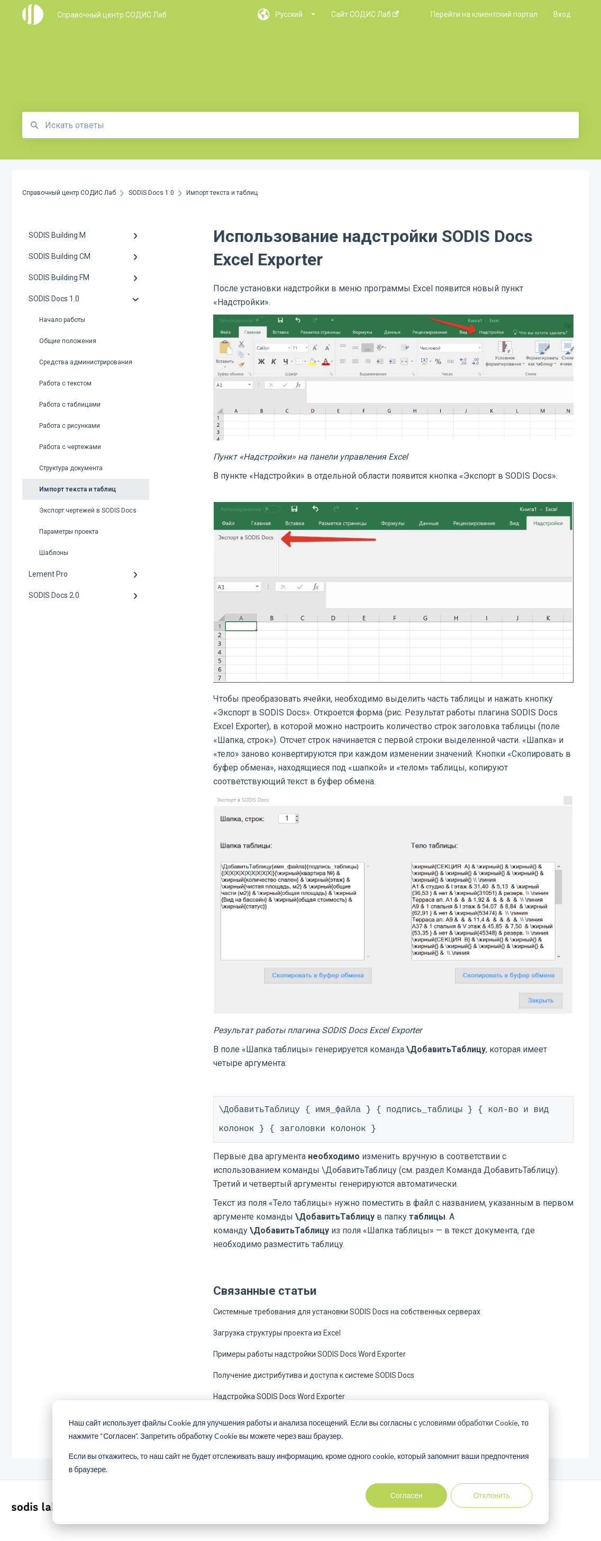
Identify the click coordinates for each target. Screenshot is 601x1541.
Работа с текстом (65, 383)
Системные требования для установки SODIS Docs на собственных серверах (346, 1318)
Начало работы (62, 320)
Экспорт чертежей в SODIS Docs (87, 510)
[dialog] (300, 1462)
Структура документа (71, 468)
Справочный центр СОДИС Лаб (112, 15)
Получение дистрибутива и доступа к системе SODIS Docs (313, 1381)
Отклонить (491, 1495)
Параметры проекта (68, 531)
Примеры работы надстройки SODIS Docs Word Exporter (309, 1360)
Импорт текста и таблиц (77, 489)
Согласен (406, 1495)
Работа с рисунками (69, 425)
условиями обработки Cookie (467, 1422)
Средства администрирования (85, 362)
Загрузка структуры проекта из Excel (277, 1339)
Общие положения (67, 341)
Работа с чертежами (70, 447)
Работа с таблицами (70, 404)
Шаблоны (53, 553)
